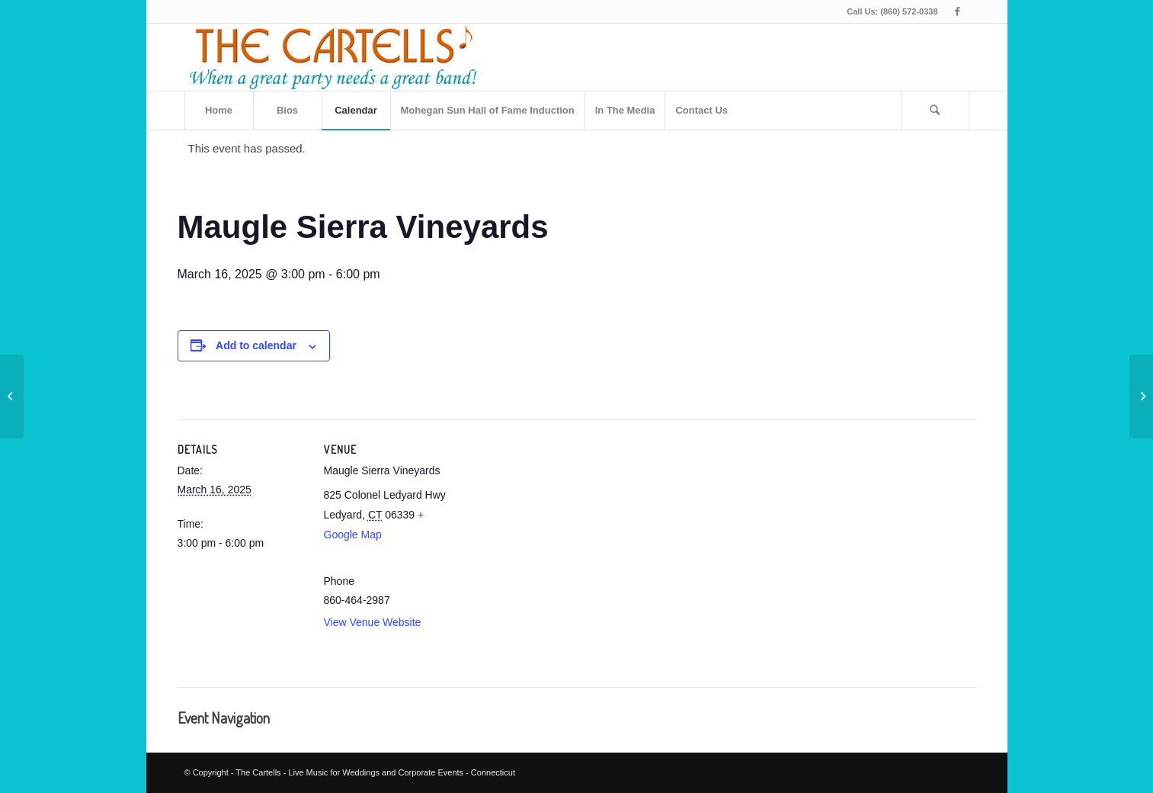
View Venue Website (372, 622)
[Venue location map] (550, 548)
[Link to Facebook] (957, 11)
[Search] (935, 111)
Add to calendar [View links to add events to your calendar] (256, 345)
